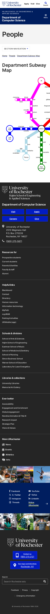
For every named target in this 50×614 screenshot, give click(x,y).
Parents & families (10, 265)
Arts (6, 459)
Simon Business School (12, 358)
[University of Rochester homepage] (11, 4)
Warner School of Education (14, 362)
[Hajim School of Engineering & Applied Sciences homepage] (21, 193)
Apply (26, 4)
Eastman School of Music (13, 346)
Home (4, 55)
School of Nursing (10, 354)
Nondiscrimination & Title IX (14, 416)
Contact (5, 294)
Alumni (5, 273)
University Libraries (10, 383)
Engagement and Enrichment (15, 408)
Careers (13, 218)
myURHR (6, 314)
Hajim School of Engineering (14, 342)
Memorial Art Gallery (11, 387)
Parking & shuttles (10, 318)
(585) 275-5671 (14, 241)
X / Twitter (15, 495)
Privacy (25, 590)
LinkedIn (34, 498)
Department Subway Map (28, 55)
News (6, 444)
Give (38, 4)
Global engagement (10, 412)
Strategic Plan (8, 424)
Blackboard (7, 290)
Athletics (8, 454)
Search (5, 577)
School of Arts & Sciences (13, 338)
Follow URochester (38, 503)
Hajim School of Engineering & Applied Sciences (17, 13)
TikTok (33, 495)
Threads (14, 502)
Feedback (15, 590)
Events (7, 449)
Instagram (15, 498)
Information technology (12, 306)
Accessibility (7, 404)
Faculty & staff (8, 269)
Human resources (10, 302)
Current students (9, 261)
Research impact (9, 420)
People (12, 55)
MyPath (5, 310)
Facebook (14, 491)
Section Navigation (16, 48)
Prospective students (11, 257)
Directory (6, 298)
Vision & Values (9, 428)
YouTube (34, 491)
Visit (32, 4)
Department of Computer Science (13, 19)
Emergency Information (26, 596)
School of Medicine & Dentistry (15, 350)
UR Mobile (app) (9, 322)
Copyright (35, 590)
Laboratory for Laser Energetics (16, 366)
